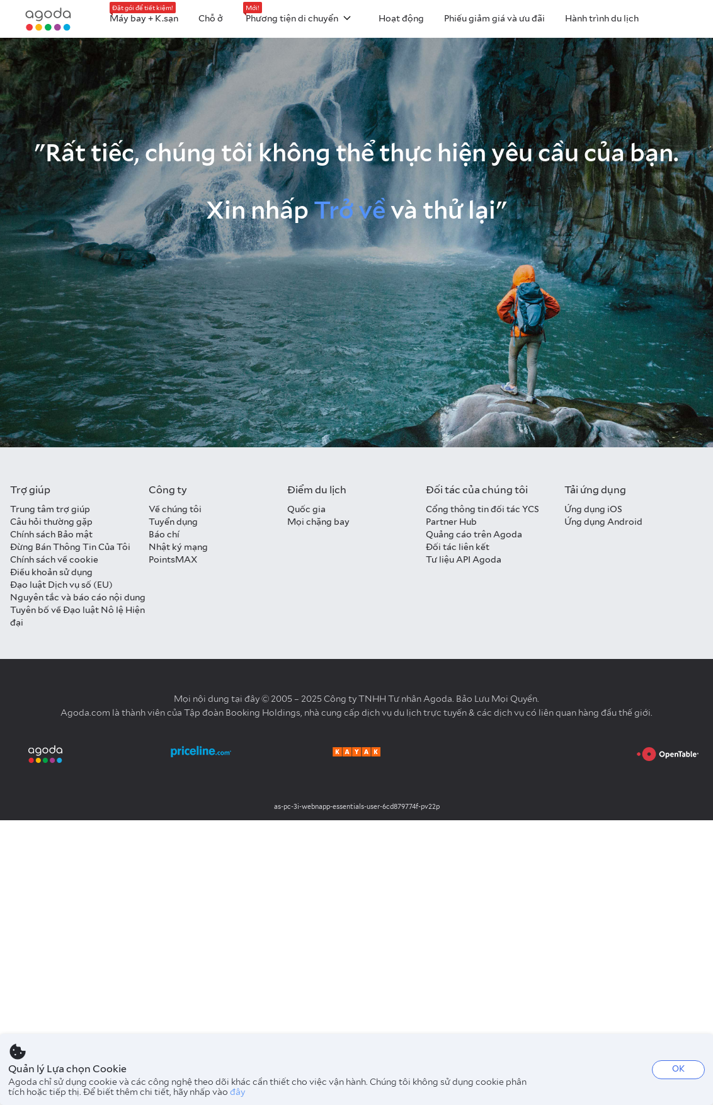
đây (237, 1092)
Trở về (349, 210)
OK (678, 1069)
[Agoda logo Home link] (48, 19)
